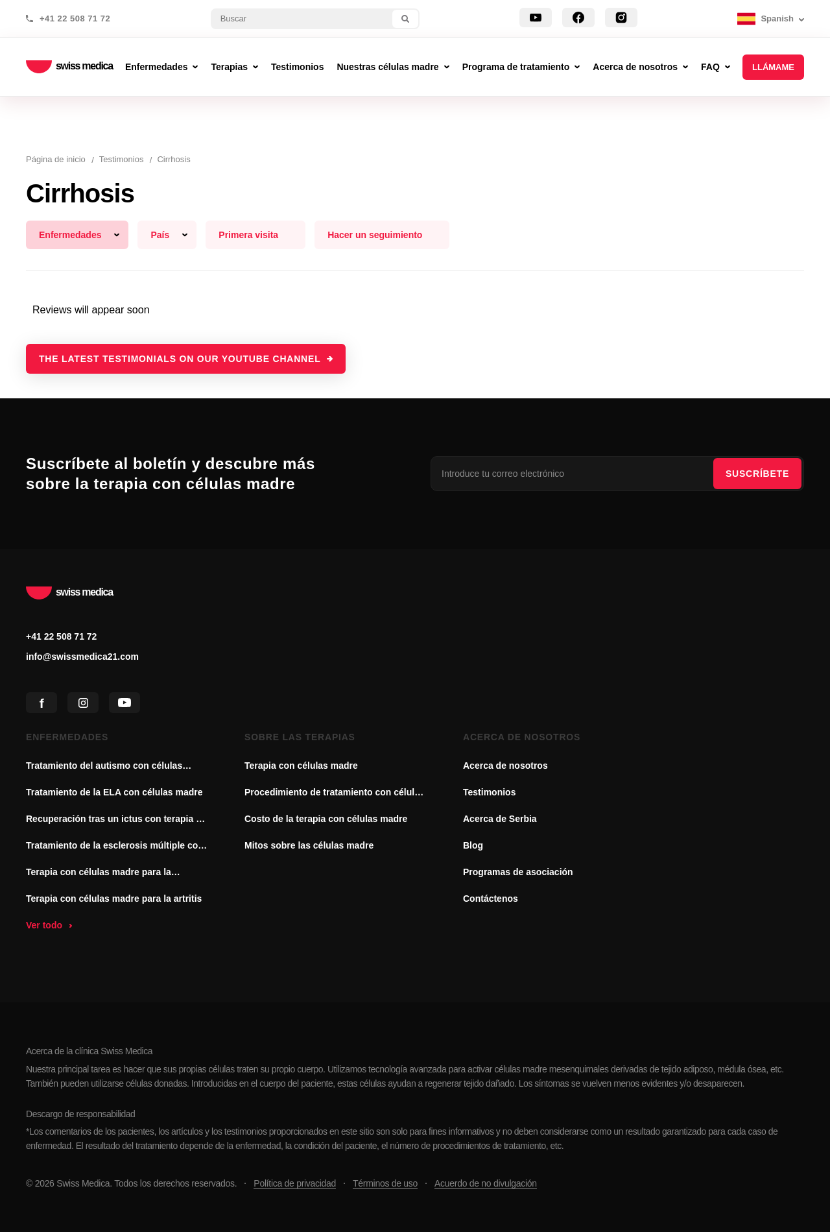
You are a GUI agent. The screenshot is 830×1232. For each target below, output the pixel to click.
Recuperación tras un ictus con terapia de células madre (116, 820)
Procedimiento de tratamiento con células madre (334, 793)
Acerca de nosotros (521, 737)
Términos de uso (385, 1183)
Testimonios (489, 792)
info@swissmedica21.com (82, 656)
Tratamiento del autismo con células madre (104, 766)
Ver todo (44, 925)
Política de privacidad (295, 1183)
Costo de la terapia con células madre (325, 819)
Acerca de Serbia (500, 819)
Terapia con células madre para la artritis (114, 898)
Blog (473, 845)
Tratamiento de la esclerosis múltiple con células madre (115, 846)
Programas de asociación (518, 872)
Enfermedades (67, 737)
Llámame (773, 67)
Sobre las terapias (299, 737)
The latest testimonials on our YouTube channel (180, 359)
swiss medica (69, 67)
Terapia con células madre (301, 765)
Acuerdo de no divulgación (485, 1183)
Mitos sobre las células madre (309, 845)
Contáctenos (490, 898)
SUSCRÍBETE (757, 473)
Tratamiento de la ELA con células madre (114, 792)
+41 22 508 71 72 (75, 18)
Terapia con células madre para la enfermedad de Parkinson (98, 873)
